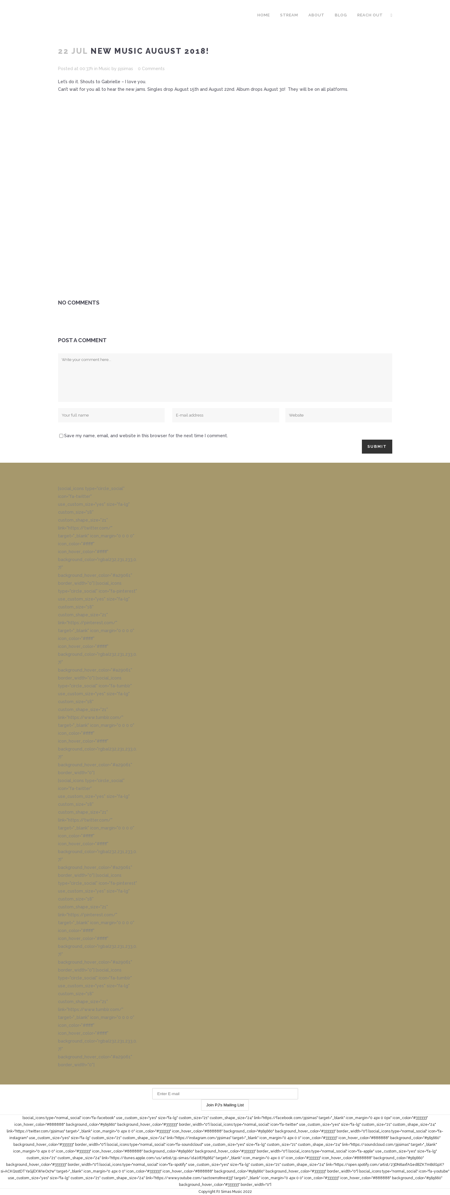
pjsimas (125, 68)
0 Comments (151, 68)
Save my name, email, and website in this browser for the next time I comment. (146, 435)
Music (104, 68)
